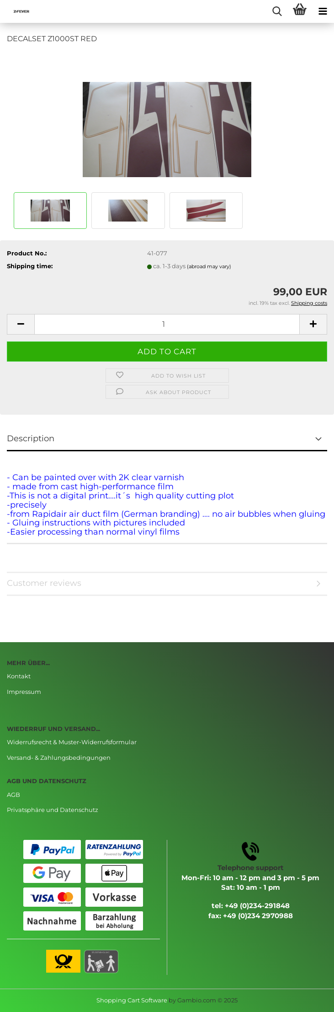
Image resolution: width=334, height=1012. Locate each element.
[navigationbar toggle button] (322, 11)
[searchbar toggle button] (276, 11)
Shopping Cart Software (131, 1000)
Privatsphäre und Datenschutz (52, 809)
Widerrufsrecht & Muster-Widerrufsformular (72, 742)
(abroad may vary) (209, 266)
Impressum (24, 691)
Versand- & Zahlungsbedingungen (59, 757)
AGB (13, 794)
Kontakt (19, 676)
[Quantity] (167, 324)
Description (30, 438)
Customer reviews (44, 583)
